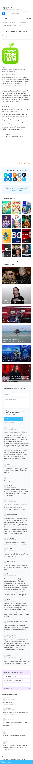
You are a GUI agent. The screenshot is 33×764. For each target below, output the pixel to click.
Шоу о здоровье (14, 74)
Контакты (4, 757)
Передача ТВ (7, 8)
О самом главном (23, 22)
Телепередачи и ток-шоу (18, 759)
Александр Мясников (8, 69)
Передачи (12, 22)
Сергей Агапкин (20, 69)
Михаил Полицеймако (8, 71)
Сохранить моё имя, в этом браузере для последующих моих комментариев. (17, 412)
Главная (4, 22)
